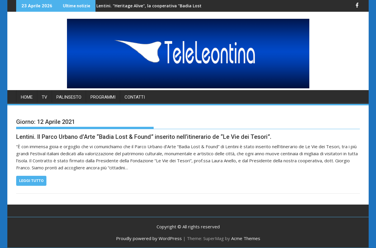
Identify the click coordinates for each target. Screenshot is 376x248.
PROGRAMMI (102, 97)
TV (44, 97)
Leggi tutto (31, 180)
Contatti (135, 97)
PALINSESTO (68, 97)
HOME (27, 97)
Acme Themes (245, 238)
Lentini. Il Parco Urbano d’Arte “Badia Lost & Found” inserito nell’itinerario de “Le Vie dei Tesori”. (143, 136)
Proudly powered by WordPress (149, 238)
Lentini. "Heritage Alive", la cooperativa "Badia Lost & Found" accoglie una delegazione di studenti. (171, 6)
